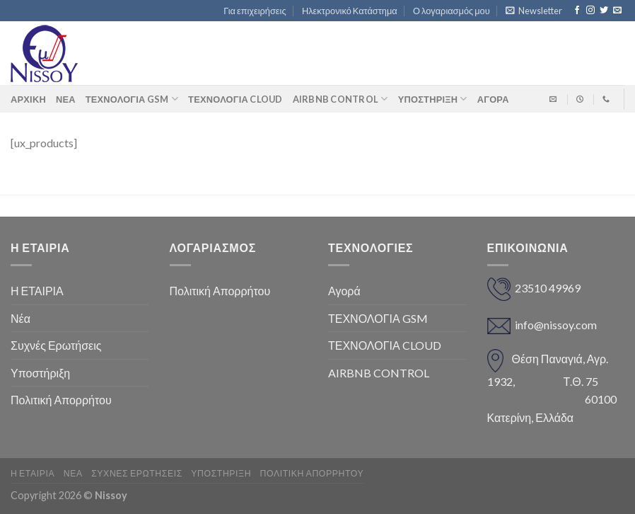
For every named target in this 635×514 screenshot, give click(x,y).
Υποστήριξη (432, 98)
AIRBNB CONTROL (340, 98)
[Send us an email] (617, 11)
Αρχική (28, 99)
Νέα (66, 99)
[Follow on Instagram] (590, 11)
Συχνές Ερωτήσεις (56, 345)
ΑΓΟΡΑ (493, 99)
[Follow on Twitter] (604, 11)
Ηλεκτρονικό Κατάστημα (349, 10)
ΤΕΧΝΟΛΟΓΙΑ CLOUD (235, 99)
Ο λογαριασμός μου (451, 10)
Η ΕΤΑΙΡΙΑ (37, 290)
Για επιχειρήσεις (254, 10)
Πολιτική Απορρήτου (61, 399)
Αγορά (344, 290)
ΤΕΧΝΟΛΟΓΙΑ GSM (132, 98)
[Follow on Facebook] (577, 11)
